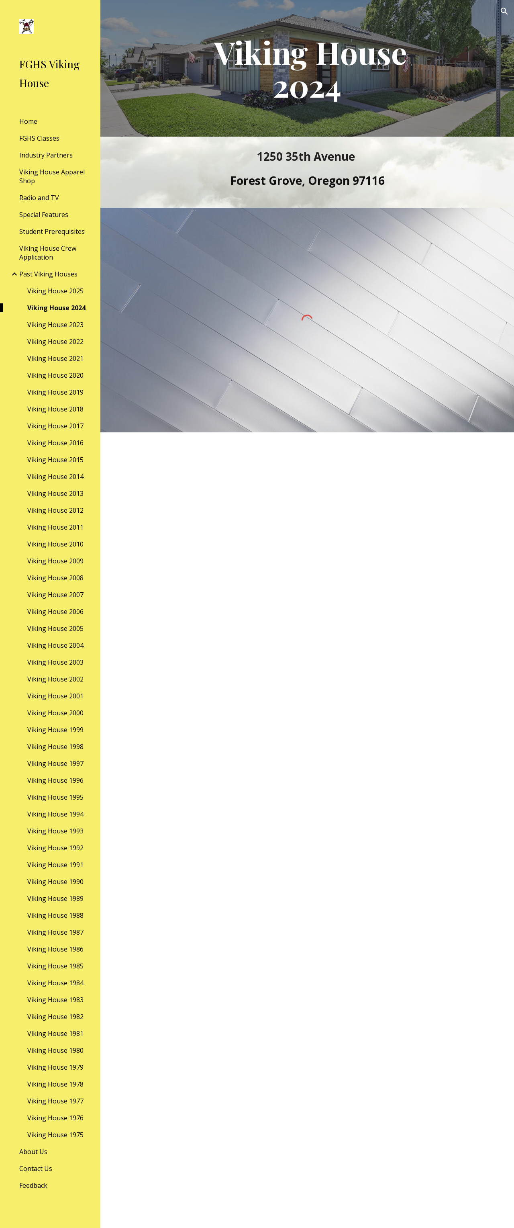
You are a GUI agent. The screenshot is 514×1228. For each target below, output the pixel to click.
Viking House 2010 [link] (55, 544)
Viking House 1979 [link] (55, 1067)
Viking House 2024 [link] (56, 307)
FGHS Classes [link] (39, 138)
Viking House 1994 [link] (55, 814)
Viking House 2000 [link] (55, 712)
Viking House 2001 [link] (55, 696)
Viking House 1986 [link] (55, 949)
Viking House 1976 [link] (55, 1117)
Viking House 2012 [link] (55, 510)
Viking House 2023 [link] (55, 324)
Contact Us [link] (35, 1168)
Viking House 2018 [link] (55, 409)
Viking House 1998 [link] (55, 746)
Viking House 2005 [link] (55, 628)
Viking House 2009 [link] (55, 561)
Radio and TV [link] (39, 197)
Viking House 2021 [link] (55, 358)
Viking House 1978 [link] (55, 1084)
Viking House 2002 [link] (55, 679)
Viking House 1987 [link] (55, 932)
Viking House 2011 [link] (55, 527)
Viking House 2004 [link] (55, 645)
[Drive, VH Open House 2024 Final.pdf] (307, 830)
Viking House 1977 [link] (55, 1101)
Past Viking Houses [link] (48, 274)
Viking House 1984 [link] (55, 982)
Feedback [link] (33, 1185)
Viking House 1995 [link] (55, 797)
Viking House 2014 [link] (55, 476)
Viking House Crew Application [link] (47, 253)
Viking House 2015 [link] (55, 459)
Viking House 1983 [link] (55, 999)
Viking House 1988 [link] (55, 915)
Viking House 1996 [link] (55, 780)
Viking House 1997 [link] (55, 763)
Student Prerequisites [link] (52, 231)
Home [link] (28, 121)
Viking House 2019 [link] (55, 392)
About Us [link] (33, 1151)
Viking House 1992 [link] (55, 847)
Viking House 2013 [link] (55, 493)
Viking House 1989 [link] (55, 898)
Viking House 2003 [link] (55, 662)
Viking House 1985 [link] (55, 966)
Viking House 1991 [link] (55, 864)
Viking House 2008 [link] (55, 577)
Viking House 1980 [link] (55, 1050)
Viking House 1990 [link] (55, 881)
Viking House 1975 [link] (55, 1134)
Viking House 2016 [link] (55, 442)
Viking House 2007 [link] (55, 594)
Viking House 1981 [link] (55, 1033)
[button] (504, 11)
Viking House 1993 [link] (55, 831)
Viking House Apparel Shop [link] (52, 176)
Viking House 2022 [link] (55, 341)
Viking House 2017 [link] (55, 426)
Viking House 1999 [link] (55, 729)
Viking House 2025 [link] (55, 291)
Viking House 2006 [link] (55, 611)
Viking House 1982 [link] (55, 1016)
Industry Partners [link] (46, 155)
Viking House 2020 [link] (55, 375)
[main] (307, 68)
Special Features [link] (43, 214)
